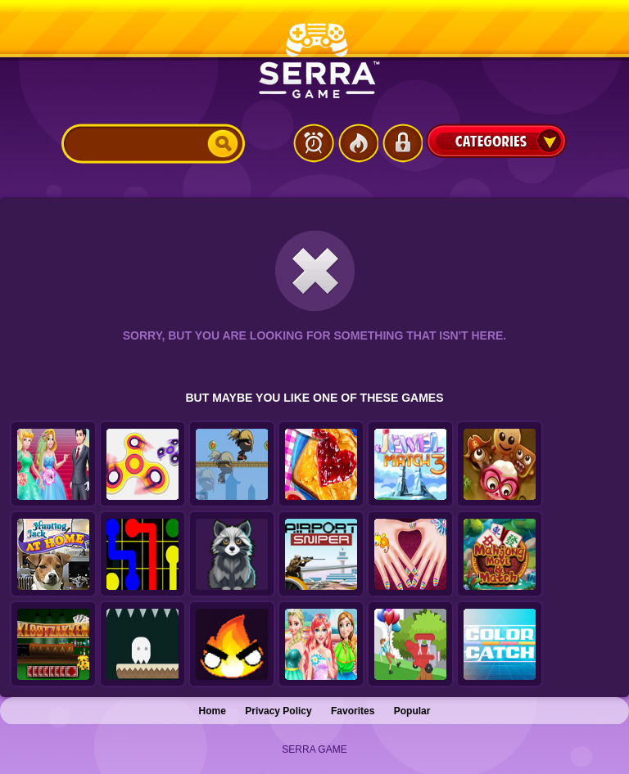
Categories (496, 141)
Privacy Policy (278, 711)
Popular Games (357, 143)
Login (402, 143)
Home (212, 711)
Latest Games (313, 143)
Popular (412, 711)
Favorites (352, 711)
